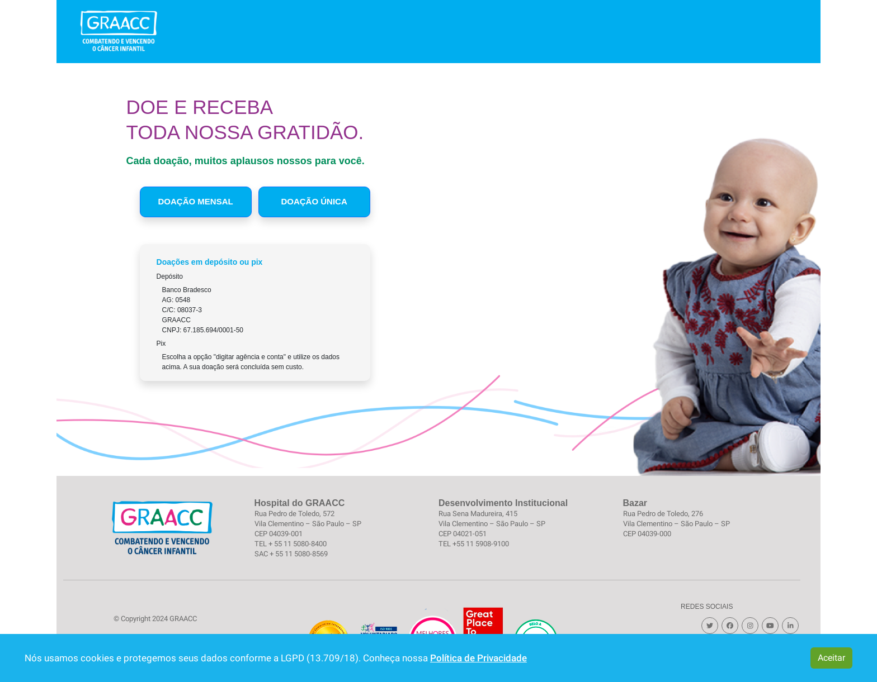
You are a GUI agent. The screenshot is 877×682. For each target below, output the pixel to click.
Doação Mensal (195, 201)
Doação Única (314, 201)
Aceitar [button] (831, 657)
